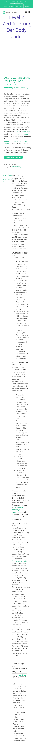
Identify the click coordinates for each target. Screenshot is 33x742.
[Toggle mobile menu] (29, 12)
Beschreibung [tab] (6, 175)
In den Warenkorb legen (13, 157)
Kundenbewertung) (20, 88)
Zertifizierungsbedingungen (22, 561)
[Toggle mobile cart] (26, 12)
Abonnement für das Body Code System (19, 509)
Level (18, 132)
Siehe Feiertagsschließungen (18, 2)
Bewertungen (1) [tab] (6, 180)
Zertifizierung (26, 132)
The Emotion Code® (21, 134)
